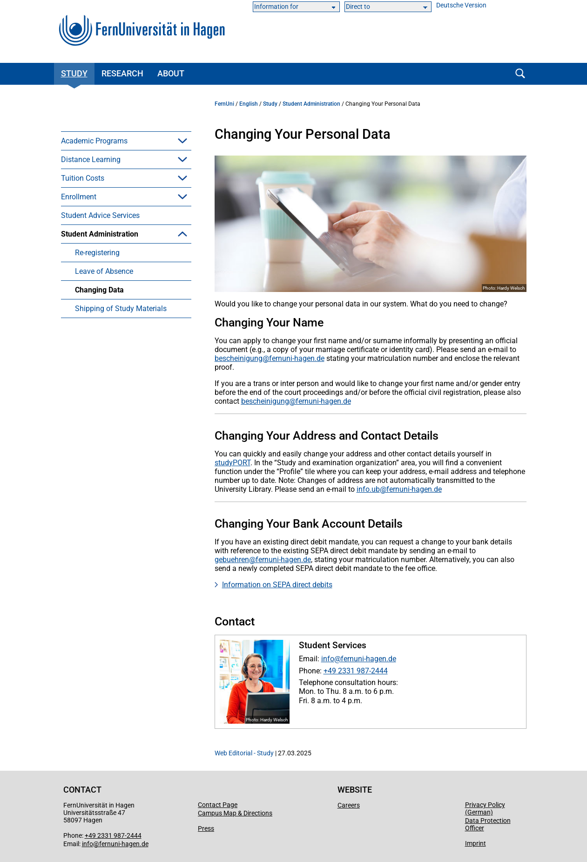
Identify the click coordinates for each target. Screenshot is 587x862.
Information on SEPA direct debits (277, 584)
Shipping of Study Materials (121, 308)
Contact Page (217, 804)
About (170, 73)
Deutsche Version (461, 5)
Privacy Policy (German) (485, 808)
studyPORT (232, 462)
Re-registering (97, 252)
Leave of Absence (104, 271)
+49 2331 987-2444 (356, 670)
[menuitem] (126, 140)
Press (206, 828)
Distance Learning (91, 159)
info (327, 658)
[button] (182, 140)
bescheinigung (239, 358)
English (248, 104)
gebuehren (232, 559)
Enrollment (78, 196)
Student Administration (99, 234)
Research (122, 73)
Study (74, 73)
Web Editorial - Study (244, 753)
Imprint (475, 843)
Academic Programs (94, 140)
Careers (348, 805)
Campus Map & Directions (235, 813)
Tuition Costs (82, 178)
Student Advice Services (100, 215)
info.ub (368, 489)
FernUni (224, 104)
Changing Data (99, 289)
